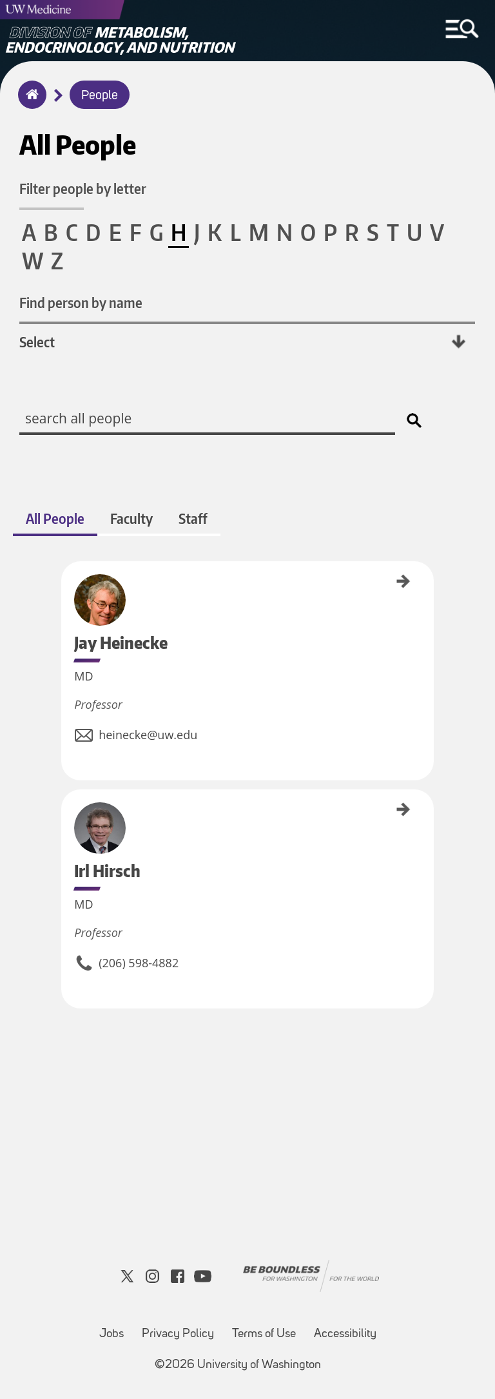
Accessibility (345, 1334)
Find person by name (80, 302)
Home (29, 103)
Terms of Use (264, 1334)
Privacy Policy (178, 1334)
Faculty (131, 518)
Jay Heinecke (65, 580)
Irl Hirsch (65, 802)
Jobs (111, 1334)
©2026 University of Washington (238, 1365)
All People (55, 518)
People (99, 96)
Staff (193, 518)
